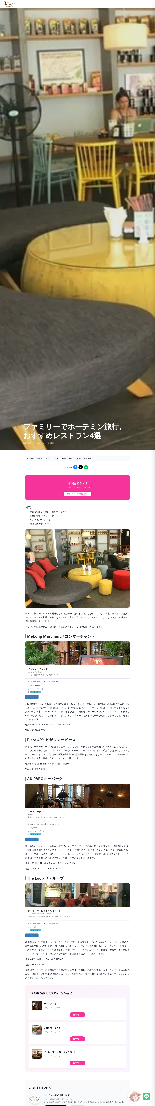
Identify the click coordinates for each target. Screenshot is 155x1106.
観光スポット (42, 458)
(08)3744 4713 (35, 685)
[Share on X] (80, 467)
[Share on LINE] (86, 467)
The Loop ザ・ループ (41, 523)
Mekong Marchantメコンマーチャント (49, 511)
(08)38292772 (35, 828)
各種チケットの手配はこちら (77, 494)
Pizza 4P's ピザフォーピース (44, 515)
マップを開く (35, 692)
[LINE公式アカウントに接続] (140, 1096)
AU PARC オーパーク (40, 519)
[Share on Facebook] (75, 467)
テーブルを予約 (32, 697)
